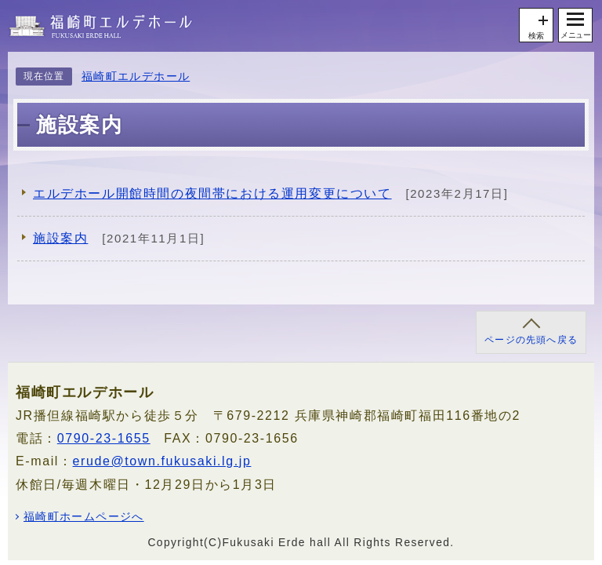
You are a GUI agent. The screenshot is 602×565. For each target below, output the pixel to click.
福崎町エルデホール (136, 76)
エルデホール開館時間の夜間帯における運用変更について (212, 193)
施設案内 (60, 238)
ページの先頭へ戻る (531, 339)
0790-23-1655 (103, 438)
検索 (536, 35)
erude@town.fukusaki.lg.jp (162, 461)
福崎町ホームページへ (84, 517)
